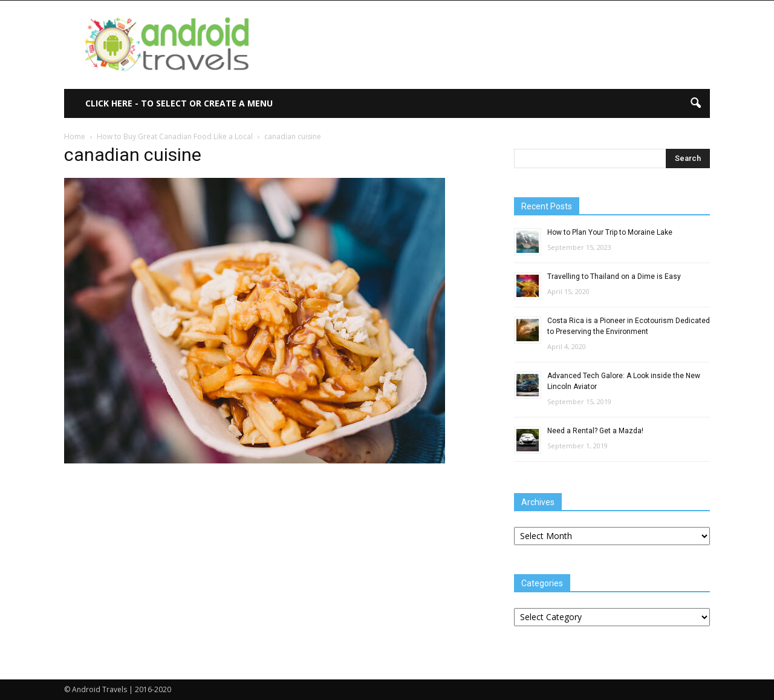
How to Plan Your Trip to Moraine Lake (609, 232)
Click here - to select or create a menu (179, 103)
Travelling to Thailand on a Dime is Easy (614, 276)
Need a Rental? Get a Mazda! (595, 431)
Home (74, 136)
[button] (695, 103)
